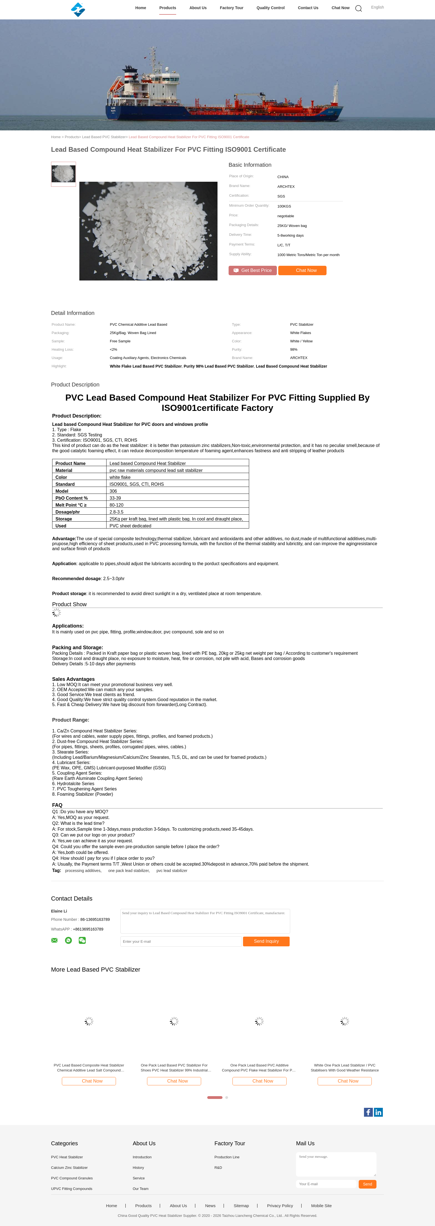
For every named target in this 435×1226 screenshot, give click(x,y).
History (138, 1168)
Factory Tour (232, 8)
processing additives (82, 870)
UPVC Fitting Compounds (71, 1189)
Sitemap (241, 1206)
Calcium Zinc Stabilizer (69, 1168)
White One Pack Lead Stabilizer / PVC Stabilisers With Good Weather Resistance (345, 1067)
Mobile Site (321, 1206)
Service (139, 1178)
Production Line (226, 1157)
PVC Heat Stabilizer (67, 1157)
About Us (198, 8)
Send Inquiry (266, 941)
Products (167, 8)
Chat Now (341, 8)
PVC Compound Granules (72, 1178)
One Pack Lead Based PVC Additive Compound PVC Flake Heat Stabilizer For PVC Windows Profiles (259, 1068)
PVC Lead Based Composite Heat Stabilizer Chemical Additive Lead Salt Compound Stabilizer (89, 1068)
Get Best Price (253, 270)
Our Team (140, 1189)
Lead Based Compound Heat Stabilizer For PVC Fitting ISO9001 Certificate (189, 137)
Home (140, 8)
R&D (218, 1168)
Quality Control (271, 8)
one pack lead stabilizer (128, 870)
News (210, 1206)
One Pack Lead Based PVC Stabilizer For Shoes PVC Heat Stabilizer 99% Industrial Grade (174, 1068)
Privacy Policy (280, 1206)
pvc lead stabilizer (171, 870)
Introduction (142, 1157)
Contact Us (308, 8)
